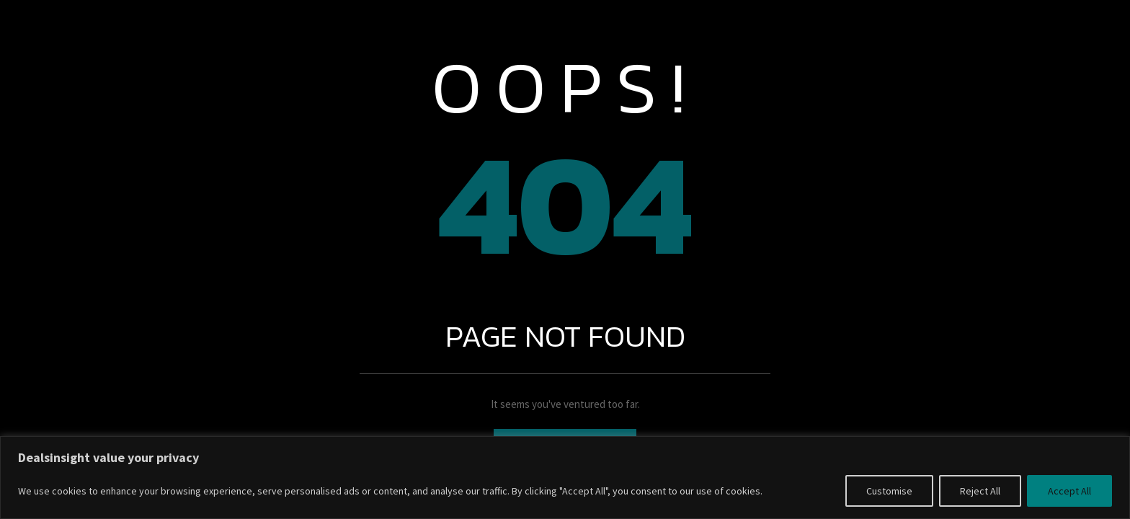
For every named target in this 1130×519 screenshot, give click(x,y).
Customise (889, 490)
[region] (565, 477)
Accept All (1069, 490)
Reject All (980, 490)
